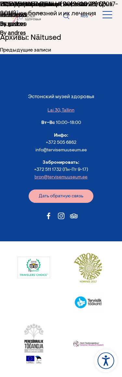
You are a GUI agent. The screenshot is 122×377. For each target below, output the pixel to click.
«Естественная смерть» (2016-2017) (53, 4)
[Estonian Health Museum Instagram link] (61, 216)
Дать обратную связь (61, 196)
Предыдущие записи (25, 50)
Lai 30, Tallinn (61, 110)
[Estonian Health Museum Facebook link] (48, 216)
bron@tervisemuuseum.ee (61, 177)
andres (17, 33)
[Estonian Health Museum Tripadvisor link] (74, 216)
